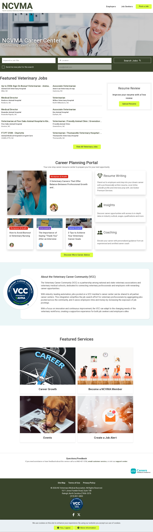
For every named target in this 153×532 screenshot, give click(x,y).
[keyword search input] (29, 60)
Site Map (61, 483)
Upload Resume (129, 104)
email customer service (97, 461)
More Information (86, 528)
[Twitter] (79, 515)
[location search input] (84, 60)
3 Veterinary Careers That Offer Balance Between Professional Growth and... (68, 184)
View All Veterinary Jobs (87, 147)
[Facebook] (73, 515)
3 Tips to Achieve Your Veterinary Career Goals (76, 236)
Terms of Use (74, 483)
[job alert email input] (84, 67)
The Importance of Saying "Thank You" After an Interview (48, 236)
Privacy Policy (89, 483)
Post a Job (143, 6)
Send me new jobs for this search (20, 67)
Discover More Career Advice (77, 255)
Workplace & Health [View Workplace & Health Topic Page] (59, 177)
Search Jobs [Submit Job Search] (132, 60)
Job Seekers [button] (127, 6)
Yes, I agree (63, 528)
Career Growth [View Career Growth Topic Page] (75, 228)
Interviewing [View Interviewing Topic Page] (45, 228)
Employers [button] (111, 6)
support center (121, 461)
